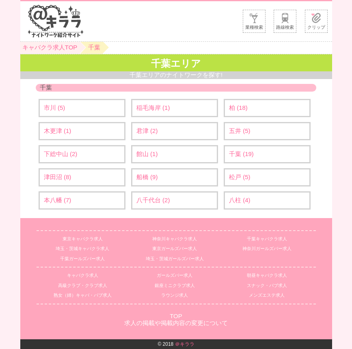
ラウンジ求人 (174, 295)
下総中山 (61, 153)
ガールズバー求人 (174, 275)
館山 (147, 153)
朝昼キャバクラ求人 (267, 275)
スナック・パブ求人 (267, 285)
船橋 (147, 176)
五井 (240, 130)
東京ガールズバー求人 (174, 248)
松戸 (240, 176)
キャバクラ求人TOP (50, 47)
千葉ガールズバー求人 (82, 258)
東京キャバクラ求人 (83, 238)
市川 (54, 107)
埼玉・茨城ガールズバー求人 (175, 258)
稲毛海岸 (153, 107)
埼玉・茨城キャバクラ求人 (82, 248)
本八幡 (57, 200)
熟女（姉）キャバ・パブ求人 (83, 295)
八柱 (240, 200)
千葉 (94, 47)
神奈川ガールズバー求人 (267, 248)
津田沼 (57, 176)
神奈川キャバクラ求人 (174, 238)
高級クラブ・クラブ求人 (82, 285)
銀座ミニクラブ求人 (175, 285)
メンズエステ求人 (267, 295)
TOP (176, 316)
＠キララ (184, 344)
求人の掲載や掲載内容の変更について (176, 322)
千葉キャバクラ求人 (267, 238)
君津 (147, 130)
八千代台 (153, 200)
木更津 (57, 130)
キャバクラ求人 (82, 275)
